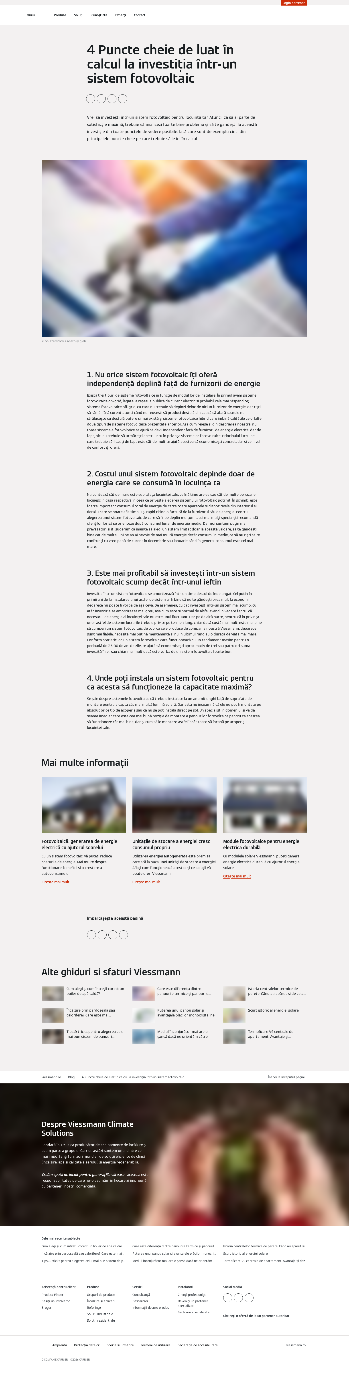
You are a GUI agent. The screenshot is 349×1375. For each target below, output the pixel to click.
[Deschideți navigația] (31, 15)
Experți (120, 15)
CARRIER (84, 1359)
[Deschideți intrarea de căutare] (305, 15)
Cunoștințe (99, 15)
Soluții (78, 15)
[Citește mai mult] (84, 993)
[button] (287, 1077)
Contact (139, 15)
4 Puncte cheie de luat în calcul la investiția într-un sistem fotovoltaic (133, 1077)
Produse (60, 15)
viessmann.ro (51, 1077)
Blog (71, 1077)
